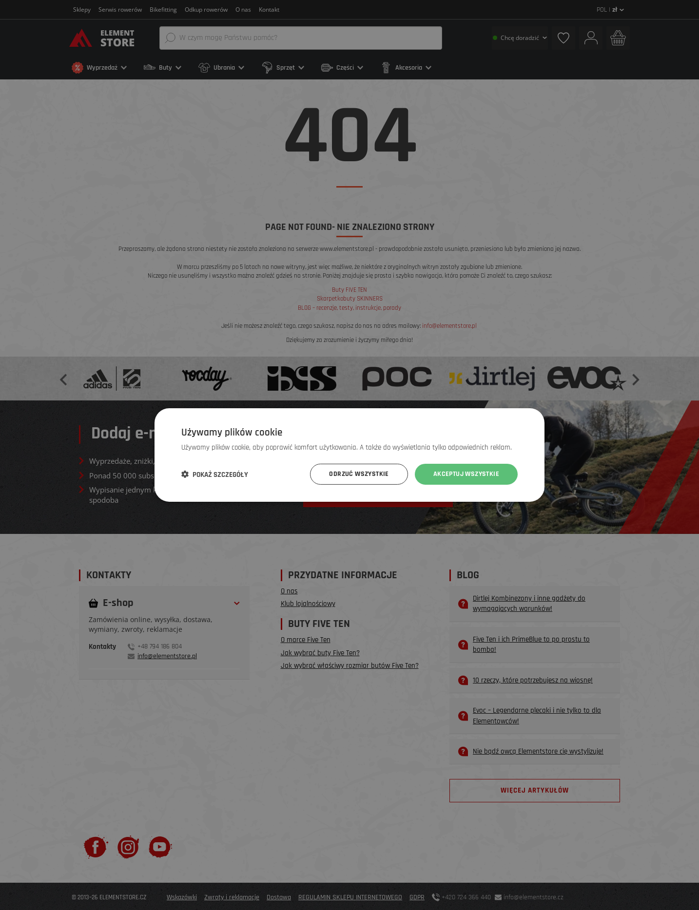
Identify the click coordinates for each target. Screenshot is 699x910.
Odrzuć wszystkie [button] (358, 474)
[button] (214, 474)
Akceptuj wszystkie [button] (466, 474)
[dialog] (349, 455)
